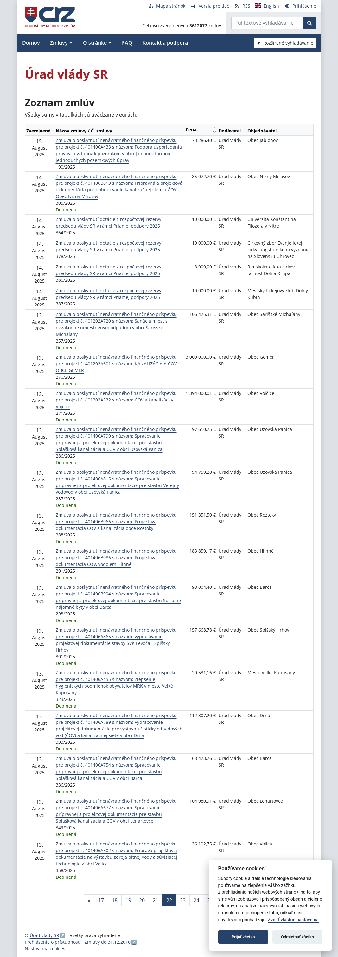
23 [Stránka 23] (183, 900)
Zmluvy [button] (59, 42)
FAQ (127, 42)
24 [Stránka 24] (196, 900)
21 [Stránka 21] (155, 900)
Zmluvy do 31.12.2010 (108, 942)
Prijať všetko (243, 937)
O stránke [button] (95, 42)
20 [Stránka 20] (142, 900)
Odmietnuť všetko (297, 937)
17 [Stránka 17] (101, 900)
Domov (31, 42)
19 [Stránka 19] (128, 900)
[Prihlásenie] (300, 6)
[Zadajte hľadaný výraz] (267, 23)
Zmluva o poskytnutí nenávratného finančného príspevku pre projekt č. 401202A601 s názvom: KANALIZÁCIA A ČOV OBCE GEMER (116, 363)
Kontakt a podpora (165, 42)
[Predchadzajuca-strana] (89, 900)
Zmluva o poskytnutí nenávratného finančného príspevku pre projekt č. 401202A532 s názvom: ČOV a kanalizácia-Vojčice (116, 399)
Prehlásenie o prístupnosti (53, 942)
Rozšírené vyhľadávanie (285, 43)
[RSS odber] (242, 6)
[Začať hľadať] (309, 23)
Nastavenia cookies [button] (45, 949)
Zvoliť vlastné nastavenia (293, 919)
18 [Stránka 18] (115, 900)
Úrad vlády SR (44, 935)
